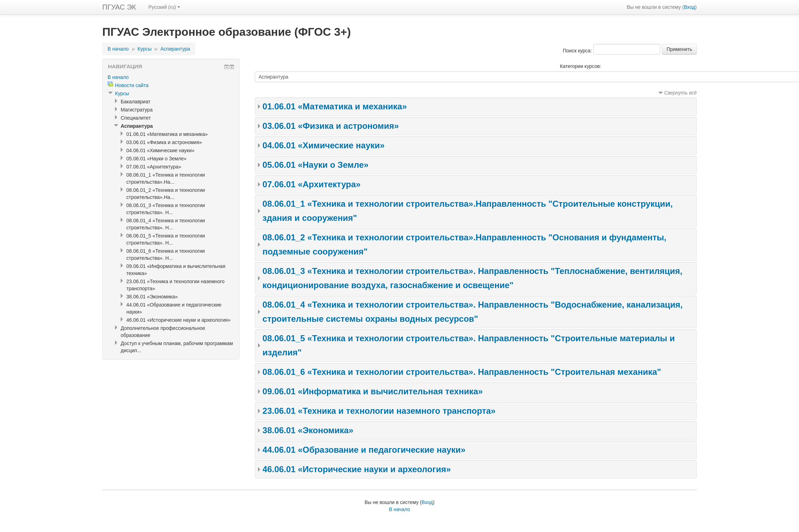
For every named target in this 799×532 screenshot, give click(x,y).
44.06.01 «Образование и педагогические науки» (364, 449)
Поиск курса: (578, 50)
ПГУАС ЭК (119, 7)
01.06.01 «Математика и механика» (335, 106)
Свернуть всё (680, 93)
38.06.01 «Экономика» (308, 430)
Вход (689, 7)
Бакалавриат (135, 101)
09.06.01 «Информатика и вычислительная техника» (373, 391)
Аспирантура (175, 49)
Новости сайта (132, 85)
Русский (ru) (164, 7)
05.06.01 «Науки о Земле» (316, 165)
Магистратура (137, 110)
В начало (118, 49)
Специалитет (136, 118)
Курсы (145, 49)
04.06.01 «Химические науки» (324, 145)
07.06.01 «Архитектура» (312, 184)
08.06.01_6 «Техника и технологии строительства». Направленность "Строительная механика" (462, 372)
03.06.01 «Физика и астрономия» (331, 126)
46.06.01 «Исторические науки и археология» (357, 469)
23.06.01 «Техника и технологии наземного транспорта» (379, 411)
